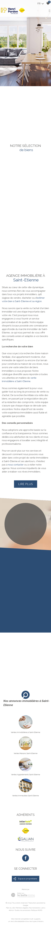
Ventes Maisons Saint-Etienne (25, 753)
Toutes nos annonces (22, 910)
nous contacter (16, 464)
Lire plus (25, 484)
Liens (43, 908)
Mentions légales (22, 908)
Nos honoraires (34, 908)
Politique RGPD (36, 910)
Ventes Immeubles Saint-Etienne (25, 796)
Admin (11, 910)
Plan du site (10, 908)
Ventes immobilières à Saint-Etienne (25, 732)
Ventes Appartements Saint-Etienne (25, 775)
